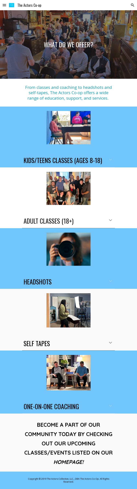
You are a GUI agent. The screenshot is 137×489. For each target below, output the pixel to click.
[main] (68, 44)
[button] (4, 5)
